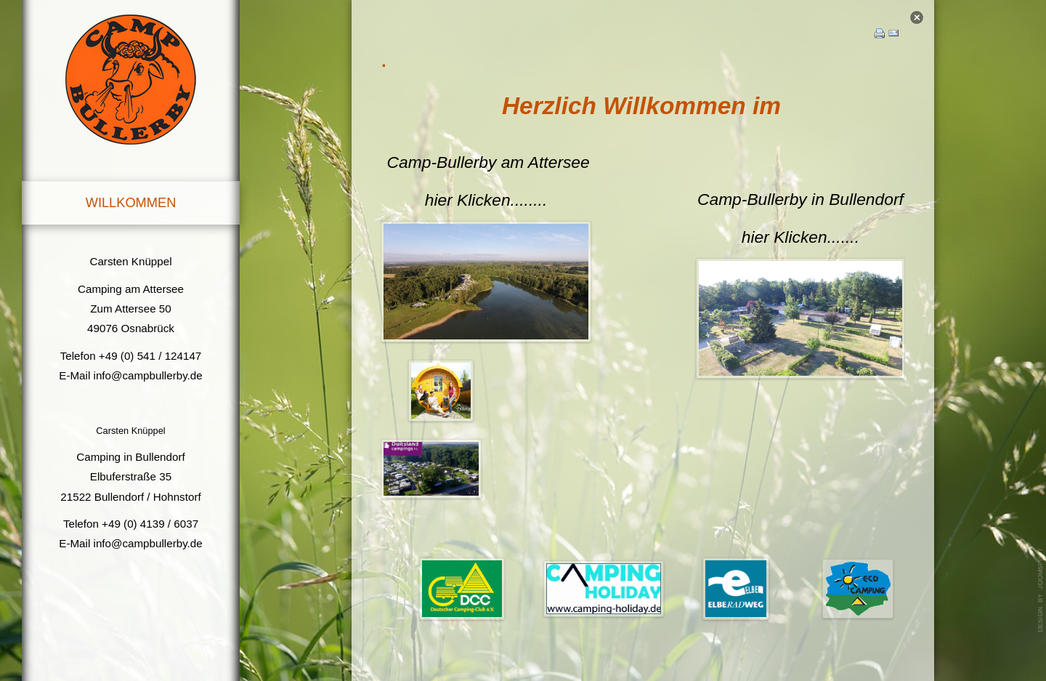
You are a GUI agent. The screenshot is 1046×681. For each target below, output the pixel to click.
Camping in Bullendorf (130, 457)
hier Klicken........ (486, 199)
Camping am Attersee (131, 289)
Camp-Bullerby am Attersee (488, 161)
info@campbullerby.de (148, 375)
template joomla (1041, 590)
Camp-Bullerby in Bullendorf (800, 198)
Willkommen (131, 202)
